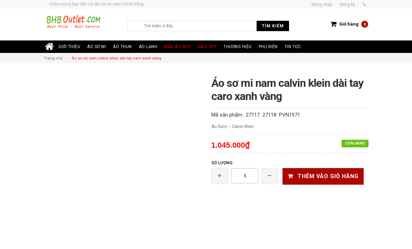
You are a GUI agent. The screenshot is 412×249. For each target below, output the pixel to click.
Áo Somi (219, 126)
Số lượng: (222, 162)
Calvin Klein (243, 126)
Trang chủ (53, 58)
